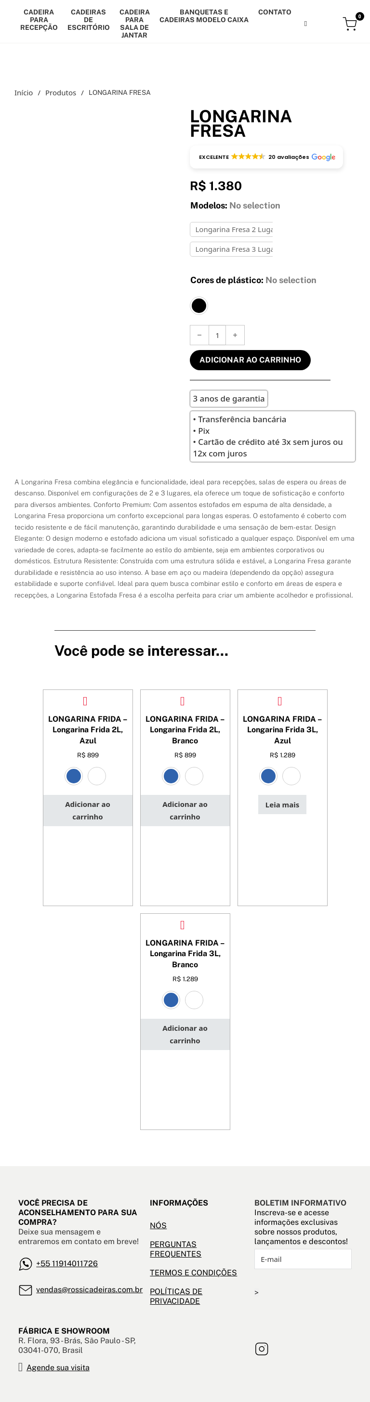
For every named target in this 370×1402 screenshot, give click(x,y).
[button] (266, 157)
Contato (274, 12)
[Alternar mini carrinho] (351, 23)
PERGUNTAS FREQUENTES (175, 1249)
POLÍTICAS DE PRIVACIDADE (176, 1296)
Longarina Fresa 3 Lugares (240, 249)
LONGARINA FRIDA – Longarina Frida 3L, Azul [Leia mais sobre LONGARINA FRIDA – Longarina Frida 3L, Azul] (282, 729)
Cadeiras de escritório (88, 19)
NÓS (158, 1225)
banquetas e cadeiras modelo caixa (204, 16)
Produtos (60, 92)
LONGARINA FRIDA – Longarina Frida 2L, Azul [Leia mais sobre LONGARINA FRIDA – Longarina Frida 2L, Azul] (87, 729)
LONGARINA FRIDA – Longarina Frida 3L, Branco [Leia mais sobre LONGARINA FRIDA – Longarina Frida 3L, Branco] (185, 953)
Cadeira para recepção (39, 19)
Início (23, 92)
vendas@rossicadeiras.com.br (89, 1289)
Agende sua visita (58, 1367)
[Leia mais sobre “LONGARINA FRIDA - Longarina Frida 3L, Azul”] (282, 804)
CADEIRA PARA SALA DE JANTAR (134, 23)
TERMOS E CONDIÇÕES (193, 1272)
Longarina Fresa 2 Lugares (240, 229)
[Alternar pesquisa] (305, 23)
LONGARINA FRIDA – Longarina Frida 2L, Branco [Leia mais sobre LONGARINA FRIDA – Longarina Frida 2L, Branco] (185, 729)
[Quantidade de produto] (217, 335)
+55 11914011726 (67, 1263)
